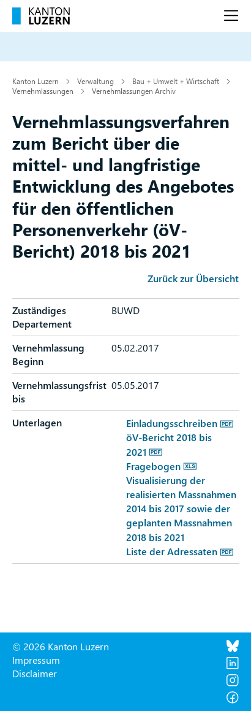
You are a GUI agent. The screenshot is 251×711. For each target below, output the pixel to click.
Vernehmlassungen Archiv (134, 91)
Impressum (36, 659)
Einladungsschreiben (171, 423)
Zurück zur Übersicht (193, 278)
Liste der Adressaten (171, 551)
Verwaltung (95, 81)
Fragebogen (153, 465)
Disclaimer (34, 673)
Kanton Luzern (35, 81)
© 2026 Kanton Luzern (60, 646)
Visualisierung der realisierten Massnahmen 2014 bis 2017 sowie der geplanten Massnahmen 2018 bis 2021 (181, 509)
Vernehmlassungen (42, 91)
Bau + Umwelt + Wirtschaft (175, 81)
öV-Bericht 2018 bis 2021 (169, 444)
